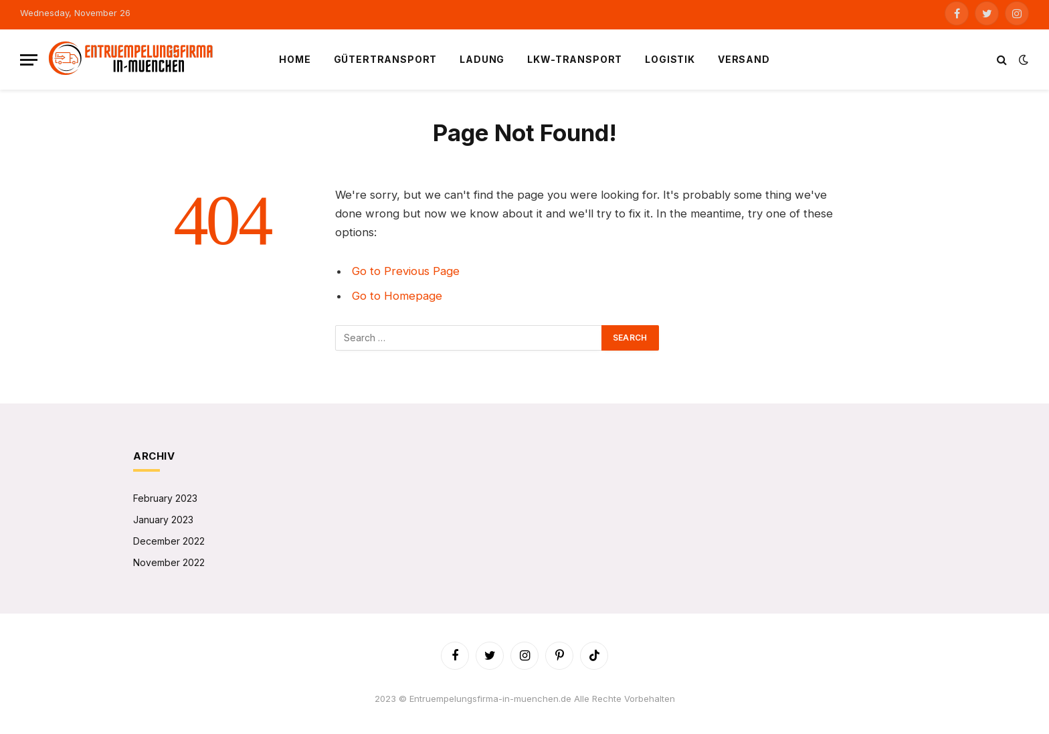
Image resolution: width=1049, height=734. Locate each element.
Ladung (482, 59)
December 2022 (169, 541)
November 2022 (169, 562)
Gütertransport (386, 59)
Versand (744, 59)
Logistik (670, 59)
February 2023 (165, 498)
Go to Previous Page (406, 271)
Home (294, 59)
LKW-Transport (574, 59)
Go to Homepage (397, 295)
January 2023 (163, 519)
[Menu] (28, 60)
